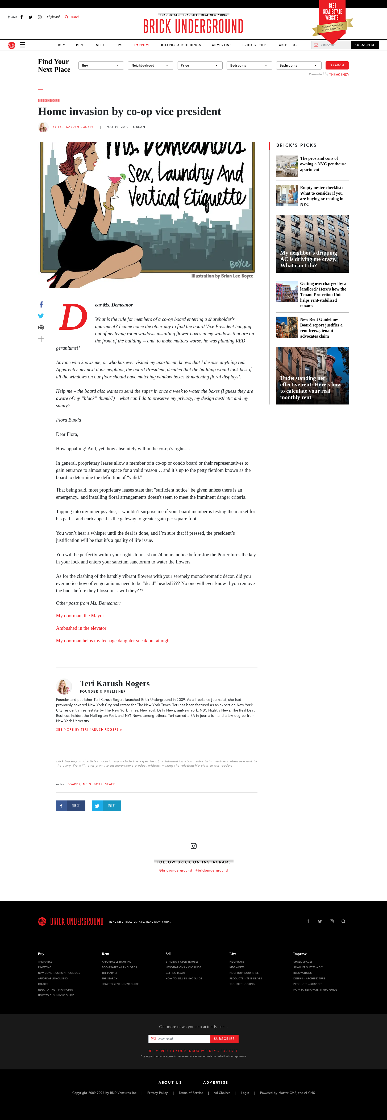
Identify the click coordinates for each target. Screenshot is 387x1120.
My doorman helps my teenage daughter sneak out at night (113, 640)
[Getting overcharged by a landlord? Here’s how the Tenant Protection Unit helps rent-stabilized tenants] (287, 295)
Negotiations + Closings (183, 967)
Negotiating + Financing (55, 989)
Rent (80, 45)
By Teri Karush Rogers (73, 127)
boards (74, 784)
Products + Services (308, 984)
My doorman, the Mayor (80, 615)
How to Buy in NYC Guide (56, 995)
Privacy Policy (157, 1093)
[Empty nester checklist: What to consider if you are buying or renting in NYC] (287, 196)
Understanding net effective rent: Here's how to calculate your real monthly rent (311, 387)
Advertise (222, 45)
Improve (300, 954)
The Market (45, 961)
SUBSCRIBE (365, 45)
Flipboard (53, 17)
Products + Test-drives (246, 978)
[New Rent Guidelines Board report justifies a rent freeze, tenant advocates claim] (287, 328)
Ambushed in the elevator (81, 628)
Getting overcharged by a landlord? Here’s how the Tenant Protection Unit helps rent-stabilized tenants (323, 294)
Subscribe (224, 1039)
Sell (100, 45)
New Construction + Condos (59, 973)
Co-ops (43, 984)
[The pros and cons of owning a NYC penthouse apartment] (287, 166)
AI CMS (309, 1093)
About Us (288, 45)
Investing (44, 967)
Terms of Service (191, 1093)
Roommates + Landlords (119, 967)
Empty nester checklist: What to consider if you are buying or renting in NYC (322, 196)
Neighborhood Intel (244, 973)
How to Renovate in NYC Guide (315, 989)
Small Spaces (303, 961)
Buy (61, 45)
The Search (110, 978)
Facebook (21, 17)
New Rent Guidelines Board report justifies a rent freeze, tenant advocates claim (321, 327)
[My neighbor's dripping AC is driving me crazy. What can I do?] (312, 244)
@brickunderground (175, 870)
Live (120, 45)
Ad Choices (222, 1093)
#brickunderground (211, 870)
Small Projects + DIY (308, 967)
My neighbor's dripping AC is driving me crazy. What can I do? (308, 259)
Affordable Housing (53, 978)
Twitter (30, 17)
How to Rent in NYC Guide (120, 984)
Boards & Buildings (181, 45)
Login (245, 1093)
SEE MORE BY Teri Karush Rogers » (89, 729)
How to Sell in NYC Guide (184, 978)
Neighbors (49, 100)
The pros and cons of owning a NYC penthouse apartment (323, 164)
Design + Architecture (309, 978)
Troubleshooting (242, 984)
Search (337, 65)
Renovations (302, 973)
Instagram (39, 17)
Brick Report (255, 45)
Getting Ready (176, 973)
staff (110, 784)
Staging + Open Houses (182, 961)
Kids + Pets (237, 967)
